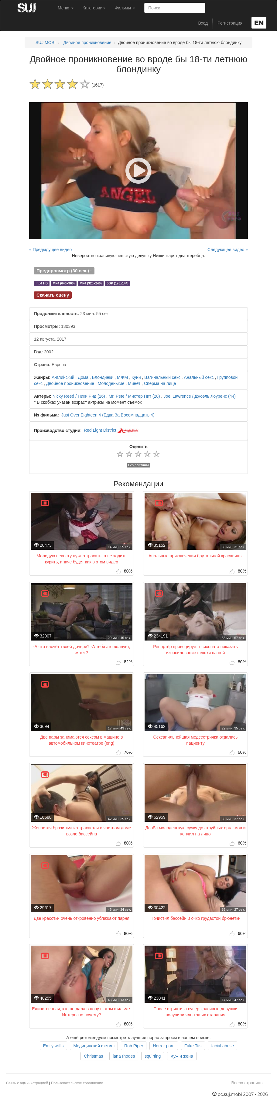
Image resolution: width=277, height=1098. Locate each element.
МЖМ (122, 377)
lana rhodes (124, 1056)
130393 (54, 326)
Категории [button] (94, 7)
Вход (203, 23)
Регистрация (229, 23)
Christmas (93, 1056)
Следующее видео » (227, 249)
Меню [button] (66, 7)
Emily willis (53, 1045)
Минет (134, 383)
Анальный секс (199, 377)
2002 (43, 351)
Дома (83, 377)
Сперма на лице (160, 383)
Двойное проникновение (87, 42)
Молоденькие (111, 383)
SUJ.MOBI (46, 42)
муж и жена (181, 1056)
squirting (153, 1056)
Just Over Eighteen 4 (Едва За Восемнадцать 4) (108, 415)
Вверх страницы (247, 1082)
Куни (136, 377)
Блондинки (103, 377)
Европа (50, 364)
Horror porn (164, 1045)
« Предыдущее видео (50, 249)
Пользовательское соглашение (77, 1083)
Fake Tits (193, 1045)
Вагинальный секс (162, 377)
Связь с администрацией (27, 1083)
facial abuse (222, 1045)
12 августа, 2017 (50, 339)
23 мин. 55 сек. (72, 313)
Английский (63, 377)
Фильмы (125, 7)
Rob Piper (133, 1045)
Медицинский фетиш (94, 1045)
